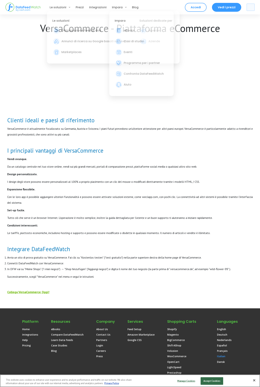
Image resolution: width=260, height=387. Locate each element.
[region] (130, 381)
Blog (135, 7)
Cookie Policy (211, 374)
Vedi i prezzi (226, 7)
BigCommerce (176, 296)
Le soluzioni (60, 7)
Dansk (221, 318)
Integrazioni (98, 7)
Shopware (173, 334)
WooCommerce (176, 312)
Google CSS (134, 296)
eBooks (55, 285)
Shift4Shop (174, 301)
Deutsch (222, 290)
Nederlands (224, 296)
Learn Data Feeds (62, 296)
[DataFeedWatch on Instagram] (240, 359)
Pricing (26, 301)
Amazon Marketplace (141, 290)
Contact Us (103, 290)
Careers (101, 307)
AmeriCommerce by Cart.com (185, 339)
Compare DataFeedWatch (67, 290)
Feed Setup (134, 285)
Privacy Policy (183, 374)
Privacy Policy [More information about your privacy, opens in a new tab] (111, 383)
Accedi (196, 7)
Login (99, 301)
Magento (173, 290)
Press (99, 312)
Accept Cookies (211, 380)
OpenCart (173, 318)
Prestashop (174, 329)
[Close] (254, 380)
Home (26, 285)
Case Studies (59, 301)
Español (222, 301)
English (221, 285)
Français (222, 307)
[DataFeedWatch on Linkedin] (222, 359)
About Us (102, 285)
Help (25, 296)
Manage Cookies (186, 380)
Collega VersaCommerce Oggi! (28, 248)
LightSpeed (174, 323)
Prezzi (80, 7)
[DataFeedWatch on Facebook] (231, 359)
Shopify (172, 285)
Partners (101, 296)
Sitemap (236, 374)
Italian (221, 312)
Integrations (30, 290)
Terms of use (155, 374)
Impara (119, 7)
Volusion (172, 307)
